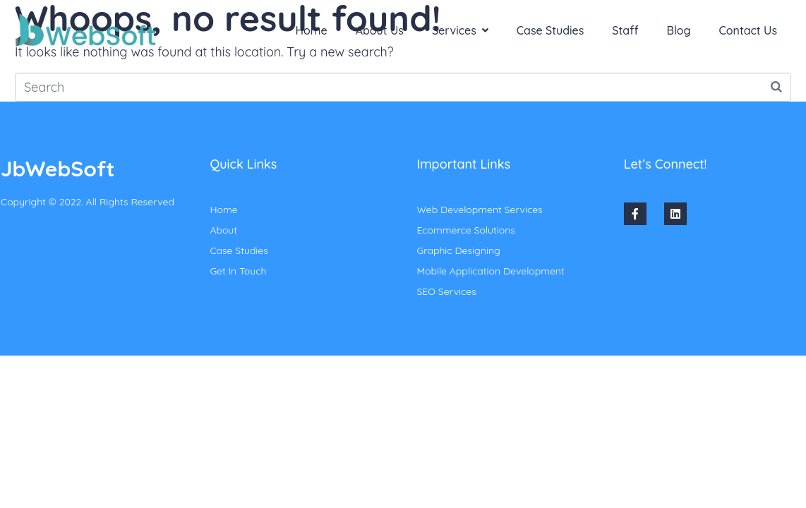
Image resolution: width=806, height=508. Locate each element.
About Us (380, 30)
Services (460, 30)
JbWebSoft (57, 168)
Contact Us (747, 30)
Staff (625, 30)
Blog (679, 30)
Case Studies (550, 30)
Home (311, 30)
